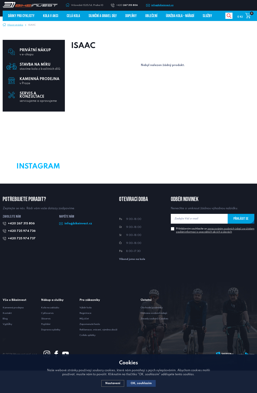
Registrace (85, 335)
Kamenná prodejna (13, 330)
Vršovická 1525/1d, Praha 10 (87, 5)
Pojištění (45, 346)
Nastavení (112, 383)
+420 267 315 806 (21, 245)
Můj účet (84, 341)
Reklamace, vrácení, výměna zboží (98, 352)
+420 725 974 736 (22, 253)
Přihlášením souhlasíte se (215, 253)
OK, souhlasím (141, 383)
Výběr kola (85, 330)
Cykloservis (47, 335)
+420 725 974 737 (22, 260)
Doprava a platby (50, 352)
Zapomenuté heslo (89, 346)
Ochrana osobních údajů (154, 335)
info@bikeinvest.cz (163, 5)
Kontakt (7, 335)
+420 (128, 5)
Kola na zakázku (50, 330)
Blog (5, 341)
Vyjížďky (7, 346)
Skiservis (46, 341)
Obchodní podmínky (152, 330)
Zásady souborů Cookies (154, 341)
